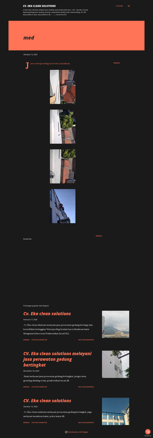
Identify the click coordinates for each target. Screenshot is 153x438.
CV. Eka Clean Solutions (39, 6)
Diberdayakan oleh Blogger (76, 432)
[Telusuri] (119, 6)
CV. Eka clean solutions (47, 400)
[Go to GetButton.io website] (147, 436)
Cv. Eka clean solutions (47, 313)
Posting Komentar (39, 340)
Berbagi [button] (117, 63)
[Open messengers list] (148, 431)
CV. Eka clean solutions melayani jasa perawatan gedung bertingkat (57, 359)
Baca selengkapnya (86, 340)
